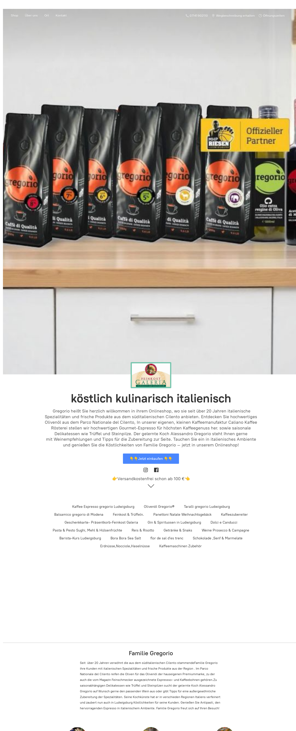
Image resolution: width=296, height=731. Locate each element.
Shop (14, 15)
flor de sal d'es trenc (166, 538)
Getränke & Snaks (178, 530)
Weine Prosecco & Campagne (225, 530)
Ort (46, 15)
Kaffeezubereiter (234, 514)
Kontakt (61, 15)
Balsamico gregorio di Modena (78, 514)
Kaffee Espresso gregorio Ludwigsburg (103, 506)
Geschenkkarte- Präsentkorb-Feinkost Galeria (101, 522)
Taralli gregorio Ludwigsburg (207, 506)
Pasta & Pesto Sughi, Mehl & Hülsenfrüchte (87, 530)
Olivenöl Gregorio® (159, 506)
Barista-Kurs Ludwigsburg (80, 538)
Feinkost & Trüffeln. (128, 514)
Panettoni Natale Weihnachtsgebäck (182, 514)
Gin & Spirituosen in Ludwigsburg (174, 522)
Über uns (31, 15)
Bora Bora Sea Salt (126, 538)
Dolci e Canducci (224, 522)
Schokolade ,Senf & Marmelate (218, 538)
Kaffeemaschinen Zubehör (180, 546)
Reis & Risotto (143, 530)
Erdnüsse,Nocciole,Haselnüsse (125, 546)
